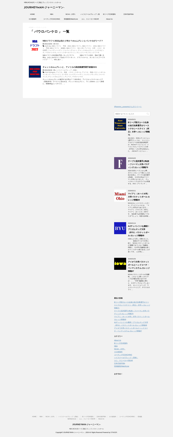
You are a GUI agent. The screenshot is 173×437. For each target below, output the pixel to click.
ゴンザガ (65, 74)
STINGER (114, 432)
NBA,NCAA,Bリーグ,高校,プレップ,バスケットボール (86, 429)
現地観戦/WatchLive (71, 19)
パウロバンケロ (50, 52)
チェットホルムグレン (86, 50)
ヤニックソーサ (82, 52)
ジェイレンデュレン (70, 50)
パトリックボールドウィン (66, 52)
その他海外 (32, 19)
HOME (32, 14)
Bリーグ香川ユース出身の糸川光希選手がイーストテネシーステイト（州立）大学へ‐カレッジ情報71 (139, 128)
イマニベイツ (56, 74)
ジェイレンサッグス (91, 74)
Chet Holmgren (50, 72)
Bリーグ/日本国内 (109, 14)
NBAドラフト (76, 46)
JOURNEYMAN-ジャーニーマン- (44, 7)
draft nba (48, 46)
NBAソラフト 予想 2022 (61, 46)
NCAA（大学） (71, 14)
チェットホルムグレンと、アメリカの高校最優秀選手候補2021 (70, 67)
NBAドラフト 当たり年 (75, 48)
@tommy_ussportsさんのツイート (128, 107)
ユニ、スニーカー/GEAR (90, 19)
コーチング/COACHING (51, 19)
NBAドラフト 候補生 (57, 48)
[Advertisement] (132, 65)
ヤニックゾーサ (93, 52)
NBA (51, 14)
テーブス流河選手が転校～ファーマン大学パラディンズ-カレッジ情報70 (138, 164)
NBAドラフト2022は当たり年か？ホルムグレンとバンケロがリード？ (73, 41)
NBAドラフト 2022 (89, 46)
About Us (109, 19)
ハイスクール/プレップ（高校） (90, 15)
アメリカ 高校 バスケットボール (68, 72)
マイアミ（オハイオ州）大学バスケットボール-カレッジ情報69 (139, 197)
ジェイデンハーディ (55, 50)
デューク (68, 76)
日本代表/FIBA (129, 14)
